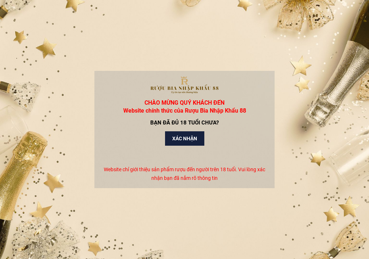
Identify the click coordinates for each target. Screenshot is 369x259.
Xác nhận (184, 138)
